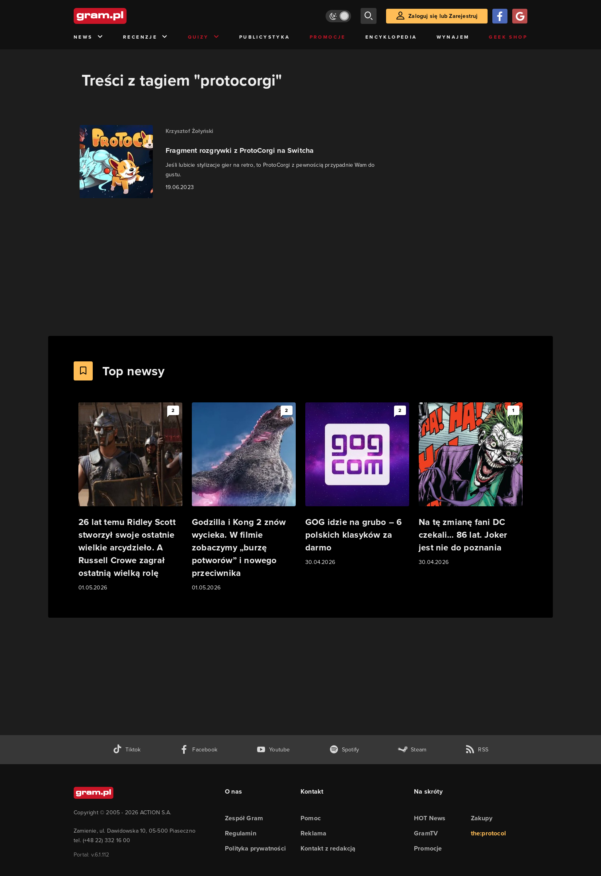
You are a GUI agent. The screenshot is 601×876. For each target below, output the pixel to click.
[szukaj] (369, 16)
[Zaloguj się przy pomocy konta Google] (519, 16)
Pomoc (310, 818)
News (88, 37)
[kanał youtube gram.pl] (273, 749)
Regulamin (240, 833)
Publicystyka (264, 37)
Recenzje (145, 37)
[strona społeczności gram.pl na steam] (412, 749)
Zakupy (481, 818)
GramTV (426, 833)
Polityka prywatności (255, 848)
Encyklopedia (391, 37)
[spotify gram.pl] (344, 749)
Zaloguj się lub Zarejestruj (443, 16)
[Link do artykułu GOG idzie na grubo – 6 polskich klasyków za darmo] (357, 484)
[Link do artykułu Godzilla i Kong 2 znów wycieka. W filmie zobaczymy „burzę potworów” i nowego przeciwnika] (243, 497)
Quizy (204, 37)
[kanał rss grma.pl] (476, 749)
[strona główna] (120, 16)
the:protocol (488, 833)
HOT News (430, 818)
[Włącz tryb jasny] (338, 16)
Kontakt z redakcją (328, 848)
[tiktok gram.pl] (126, 749)
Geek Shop (508, 37)
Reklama (313, 833)
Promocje (328, 37)
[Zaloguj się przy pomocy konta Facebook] (499, 16)
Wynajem (453, 37)
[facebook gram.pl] (198, 749)
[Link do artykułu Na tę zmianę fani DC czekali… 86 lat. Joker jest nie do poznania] (470, 484)
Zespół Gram (244, 818)
